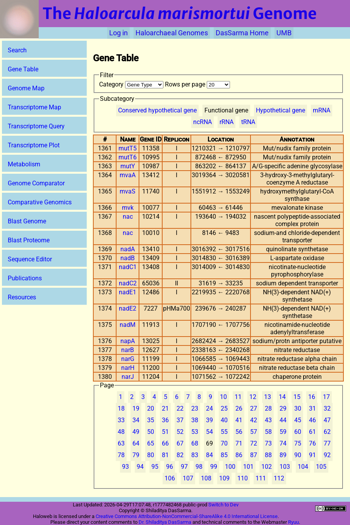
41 (238, 420)
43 (268, 420)
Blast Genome (27, 221)
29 (283, 408)
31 (312, 408)
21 (165, 408)
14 (282, 397)
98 (199, 466)
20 (150, 408)
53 (194, 431)
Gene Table (23, 69)
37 (180, 420)
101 (248, 466)
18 (121, 408)
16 (311, 397)
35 (150, 420)
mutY (127, 166)
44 (283, 420)
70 (224, 443)
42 (253, 420)
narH (127, 367)
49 (135, 431)
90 (297, 455)
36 (165, 420)
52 (180, 431)
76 (312, 443)
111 (261, 478)
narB (127, 350)
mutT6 (127, 157)
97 (184, 466)
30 (297, 408)
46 (312, 420)
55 (224, 431)
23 (194, 408)
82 (180, 455)
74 (283, 443)
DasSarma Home (242, 33)
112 (279, 478)
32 (327, 408)
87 (253, 455)
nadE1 (127, 292)
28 (268, 408)
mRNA (321, 110)
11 (238, 397)
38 (194, 420)
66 (165, 443)
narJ (128, 376)
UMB (284, 33)
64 (135, 443)
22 (180, 408)
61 (312, 431)
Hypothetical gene (280, 110)
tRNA (248, 122)
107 (188, 478)
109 (224, 478)
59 (283, 431)
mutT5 (127, 148)
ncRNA (202, 122)
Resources (22, 297)
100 (230, 466)
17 (326, 397)
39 (209, 420)
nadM (128, 324)
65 (150, 443)
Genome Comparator (36, 183)
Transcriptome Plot (34, 145)
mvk (128, 207)
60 (297, 431)
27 (253, 408)
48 (121, 431)
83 (194, 455)
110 (242, 478)
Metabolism (24, 164)
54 (209, 431)
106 (170, 478)
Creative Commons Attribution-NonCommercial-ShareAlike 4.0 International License (187, 516)
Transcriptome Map (34, 107)
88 (268, 455)
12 (252, 397)
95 (154, 466)
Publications (25, 278)
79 (135, 455)
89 (283, 455)
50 (150, 431)
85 (224, 455)
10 (223, 397)
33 (121, 420)
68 (194, 443)
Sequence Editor (30, 259)
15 (296, 397)
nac (128, 216)
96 (169, 466)
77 (327, 443)
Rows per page (197, 84)
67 (180, 443)
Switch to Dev (223, 505)
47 (327, 420)
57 (253, 431)
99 (213, 466)
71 (238, 443)
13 (267, 397)
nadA (127, 249)
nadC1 (128, 267)
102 (266, 466)
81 (165, 455)
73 (268, 443)
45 (297, 420)
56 (238, 431)
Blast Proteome (29, 240)
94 (140, 466)
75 (297, 443)
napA (127, 341)
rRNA (226, 122)
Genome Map (26, 88)
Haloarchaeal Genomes (172, 33)
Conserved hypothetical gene (157, 110)
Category (132, 84)
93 (125, 466)
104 (303, 466)
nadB (127, 258)
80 (150, 455)
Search (17, 50)
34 (135, 420)
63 (121, 443)
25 (224, 408)
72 (253, 443)
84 (209, 455)
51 (165, 431)
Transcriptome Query (36, 126)
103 (285, 466)
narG (127, 359)
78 (121, 455)
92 (327, 455)
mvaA (128, 175)
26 (238, 408)
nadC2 (128, 283)
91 (312, 455)
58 (268, 431)
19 (135, 408)
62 (327, 431)
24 (209, 408)
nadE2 (127, 308)
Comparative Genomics (40, 202)
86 (238, 455)
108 (206, 478)
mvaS (128, 191)
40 (224, 420)
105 (321, 466)
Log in (118, 33)
